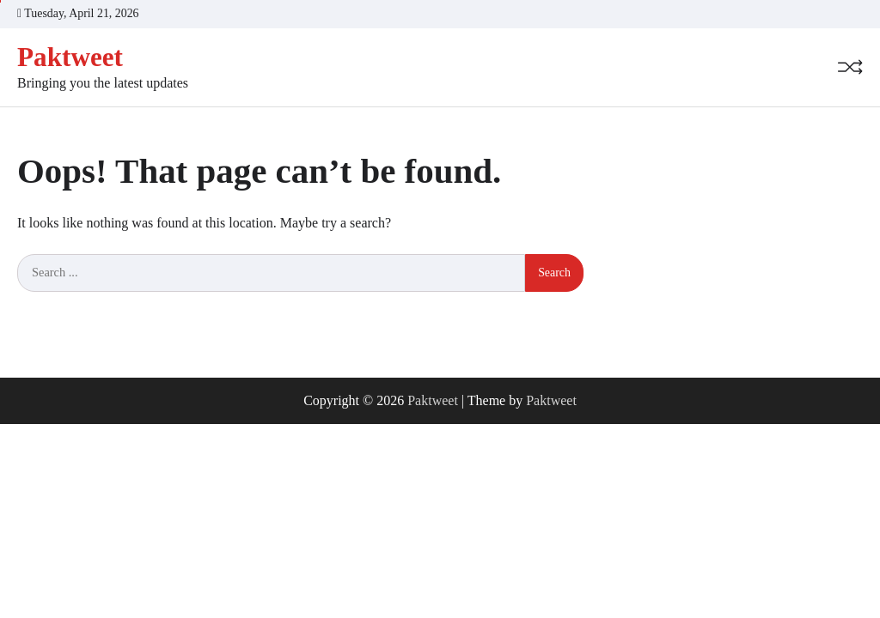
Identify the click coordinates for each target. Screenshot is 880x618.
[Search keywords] (271, 273)
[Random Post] (850, 67)
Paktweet (70, 57)
